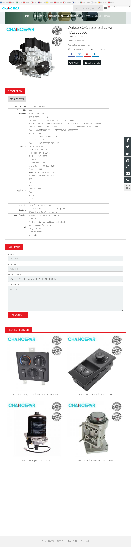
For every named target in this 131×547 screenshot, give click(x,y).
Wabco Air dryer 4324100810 (35, 460)
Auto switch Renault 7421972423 (95, 394)
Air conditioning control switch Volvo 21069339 (35, 394)
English (112, 6)
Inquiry (74, 62)
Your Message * (15, 284)
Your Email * (13, 264)
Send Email (92, 62)
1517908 (76, 49)
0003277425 (88, 49)
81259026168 (102, 49)
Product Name (14, 274)
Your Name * (13, 254)
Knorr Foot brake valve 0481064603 (95, 460)
